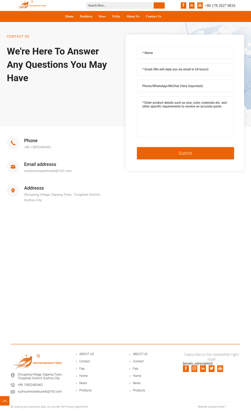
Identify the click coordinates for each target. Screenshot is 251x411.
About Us (133, 16)
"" (225, 406)
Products (86, 16)
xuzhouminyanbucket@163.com (48, 171)
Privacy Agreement (76, 406)
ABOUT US (86, 354)
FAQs (116, 16)
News (102, 16)
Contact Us (153, 16)
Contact (84, 361)
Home (69, 16)
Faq (82, 368)
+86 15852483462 (37, 147)
